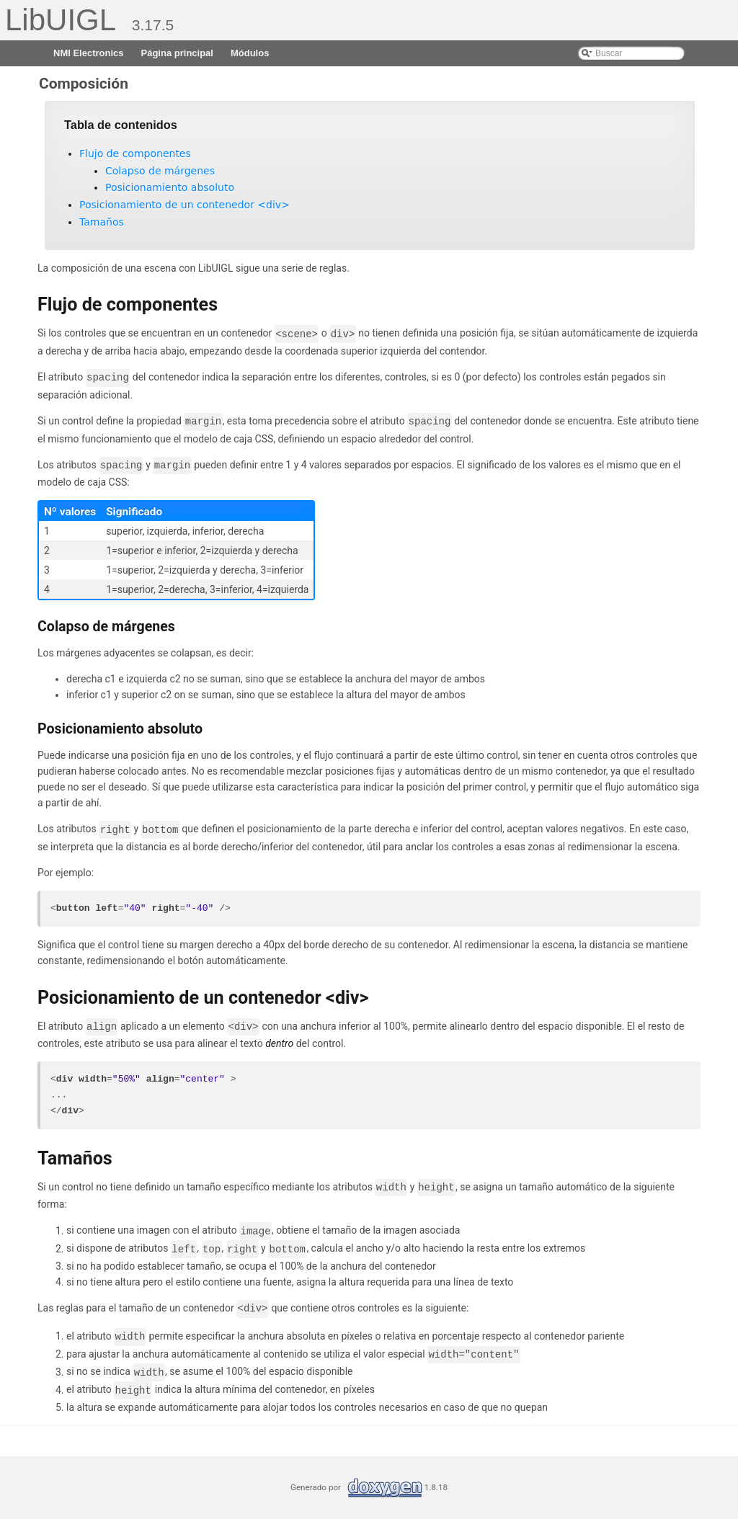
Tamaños (101, 222)
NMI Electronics (88, 53)
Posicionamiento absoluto (169, 187)
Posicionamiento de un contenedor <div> (184, 204)
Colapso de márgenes (160, 171)
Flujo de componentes (135, 153)
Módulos (250, 53)
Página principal (177, 53)
